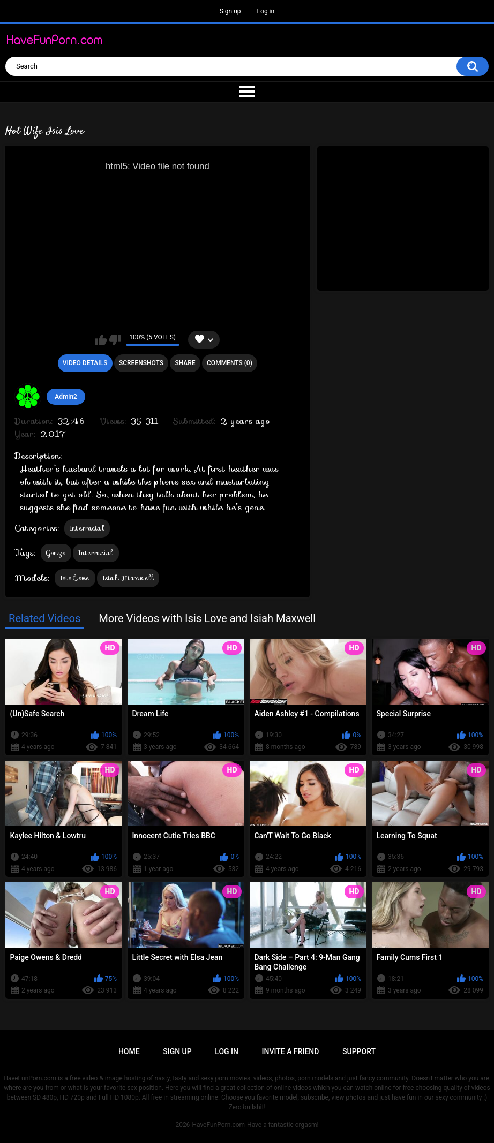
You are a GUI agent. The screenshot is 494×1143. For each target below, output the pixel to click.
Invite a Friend (290, 1051)
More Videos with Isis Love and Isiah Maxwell (207, 618)
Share (185, 363)
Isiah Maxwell (128, 578)
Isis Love (75, 578)
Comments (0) (229, 363)
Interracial (87, 528)
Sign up (230, 11)
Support (359, 1051)
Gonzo (56, 553)
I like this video (101, 340)
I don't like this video (115, 340)
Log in (266, 11)
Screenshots (141, 363)
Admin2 (66, 396)
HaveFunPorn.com (218, 1125)
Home (129, 1051)
